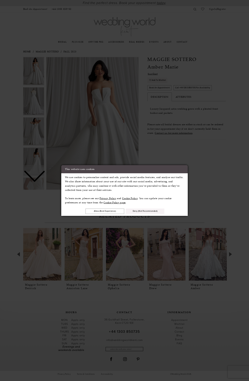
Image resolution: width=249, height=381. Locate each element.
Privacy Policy (108, 198)
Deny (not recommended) (148, 211)
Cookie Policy (130, 198)
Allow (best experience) (101, 211)
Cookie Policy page (114, 202)
